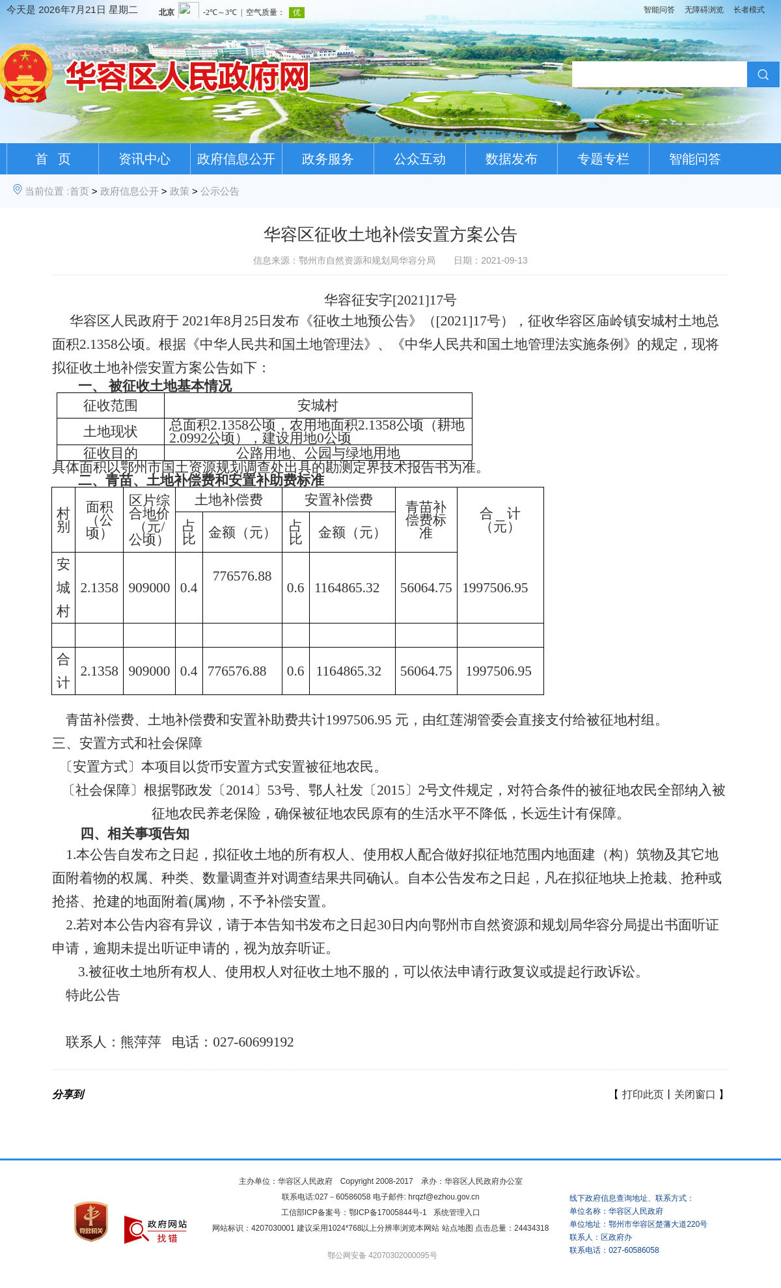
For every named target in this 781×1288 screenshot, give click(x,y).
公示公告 (220, 191)
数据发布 (512, 159)
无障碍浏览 (704, 9)
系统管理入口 (456, 1212)
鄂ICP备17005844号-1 (388, 1212)
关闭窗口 (695, 1094)
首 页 (53, 159)
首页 (79, 191)
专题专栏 (603, 159)
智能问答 (659, 9)
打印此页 (643, 1094)
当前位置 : (47, 191)
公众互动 (420, 159)
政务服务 (328, 159)
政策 (179, 191)
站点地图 (457, 1228)
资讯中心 (144, 159)
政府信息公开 (236, 159)
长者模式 (749, 9)
